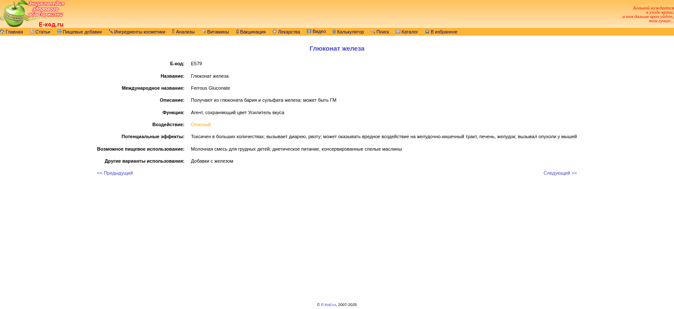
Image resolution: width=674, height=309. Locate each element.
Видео (316, 31)
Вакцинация (251, 31)
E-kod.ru (328, 305)
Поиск (380, 31)
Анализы (183, 31)
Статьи (40, 31)
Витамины (215, 31)
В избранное (441, 31)
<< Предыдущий (115, 173)
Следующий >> (560, 173)
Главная (11, 31)
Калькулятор (348, 31)
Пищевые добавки (79, 31)
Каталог (407, 31)
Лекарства (286, 31)
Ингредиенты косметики (137, 31)
